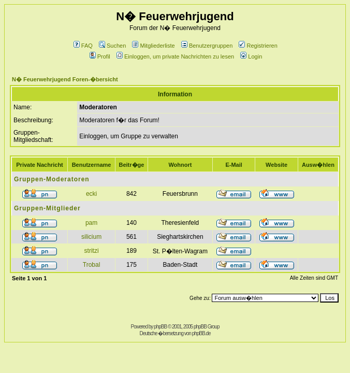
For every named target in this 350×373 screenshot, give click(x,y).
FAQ (83, 45)
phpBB (160, 326)
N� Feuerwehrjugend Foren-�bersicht (65, 79)
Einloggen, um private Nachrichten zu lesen (175, 56)
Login (251, 56)
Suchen (112, 45)
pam (91, 222)
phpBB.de (201, 333)
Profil (100, 56)
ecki (91, 193)
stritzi (91, 250)
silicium (91, 236)
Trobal (91, 264)
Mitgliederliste (153, 45)
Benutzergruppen (206, 45)
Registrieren (258, 45)
